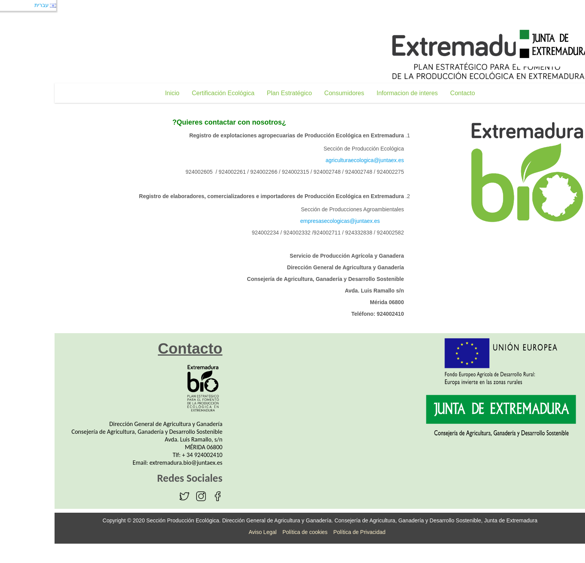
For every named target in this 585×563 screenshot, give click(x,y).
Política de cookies (277, 532)
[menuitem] (144, 93)
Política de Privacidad (332, 532)
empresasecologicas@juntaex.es (312, 221)
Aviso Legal (235, 532)
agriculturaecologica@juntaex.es (337, 160)
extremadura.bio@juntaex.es (158, 462)
